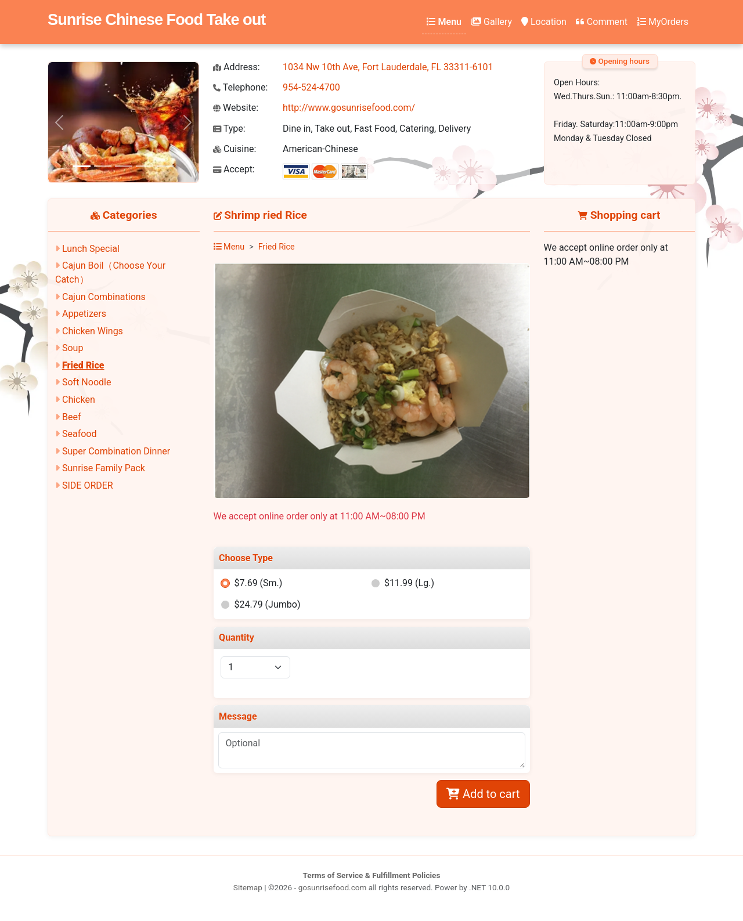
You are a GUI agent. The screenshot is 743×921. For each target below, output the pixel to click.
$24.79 (267, 604)
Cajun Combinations (104, 296)
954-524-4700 (311, 87)
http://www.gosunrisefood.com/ (349, 107)
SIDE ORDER (87, 485)
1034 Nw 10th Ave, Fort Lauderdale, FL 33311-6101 (388, 67)
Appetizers (84, 313)
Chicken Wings (92, 331)
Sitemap (247, 887)
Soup (72, 347)
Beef (71, 416)
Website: (235, 107)
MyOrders (662, 21)
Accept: (234, 169)
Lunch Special (91, 248)
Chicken (78, 399)
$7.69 (258, 582)
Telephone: (240, 87)
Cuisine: (234, 148)
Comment (601, 21)
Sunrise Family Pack (103, 468)
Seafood (79, 433)
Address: (236, 67)
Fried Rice (83, 365)
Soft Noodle (86, 382)
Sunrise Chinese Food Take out (156, 19)
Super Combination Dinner (116, 451)
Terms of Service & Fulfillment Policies (372, 875)
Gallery (491, 21)
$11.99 (409, 582)
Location (544, 21)
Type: (229, 128)
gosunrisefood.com (332, 887)
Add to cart (483, 794)
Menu (444, 21)
